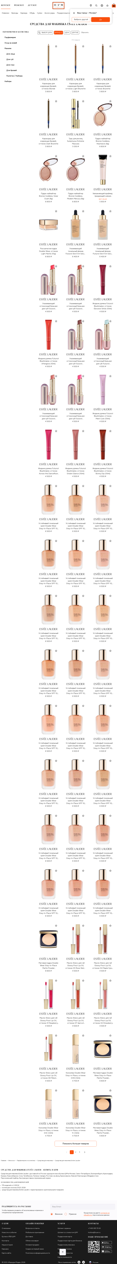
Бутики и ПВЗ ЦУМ (8, 1236)
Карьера (5, 1249)
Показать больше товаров (76, 1144)
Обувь (32, 13)
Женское (11, 1160)
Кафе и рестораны (65, 1249)
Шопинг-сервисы (64, 1228)
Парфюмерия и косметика (16, 32)
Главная (3, 1160)
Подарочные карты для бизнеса (70, 1241)
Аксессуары (49, 13)
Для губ (9, 59)
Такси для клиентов (65, 1253)
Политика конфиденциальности (38, 1253)
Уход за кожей (11, 43)
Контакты (5, 1241)
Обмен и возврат (32, 1241)
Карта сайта (6, 1253)
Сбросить (85, 32)
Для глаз (10, 65)
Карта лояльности (65, 1257)
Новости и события (9, 1232)
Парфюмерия (10, 37)
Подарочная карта (65, 1236)
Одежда (23, 13)
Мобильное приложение (35, 1232)
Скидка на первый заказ (35, 1249)
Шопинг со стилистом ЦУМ (68, 1232)
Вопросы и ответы (33, 1228)
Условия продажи (32, 1245)
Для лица (10, 54)
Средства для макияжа (45, 1160)
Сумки (39, 13)
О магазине (6, 1228)
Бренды (14, 13)
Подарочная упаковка (66, 1245)
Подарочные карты (65, 13)
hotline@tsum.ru (94, 1232)
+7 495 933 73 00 (94, 1228)
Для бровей (11, 70)
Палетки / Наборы (14, 76)
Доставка (29, 1236)
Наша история (7, 1245)
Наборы (8, 81)
